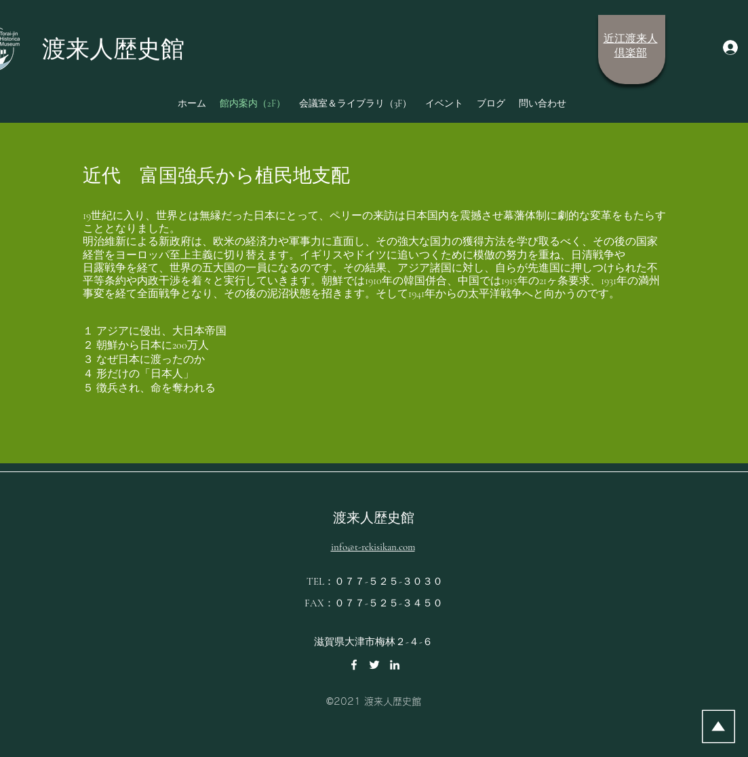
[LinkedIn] (394, 665)
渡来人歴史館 (373, 518)
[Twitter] (374, 665)
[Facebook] (354, 665)
